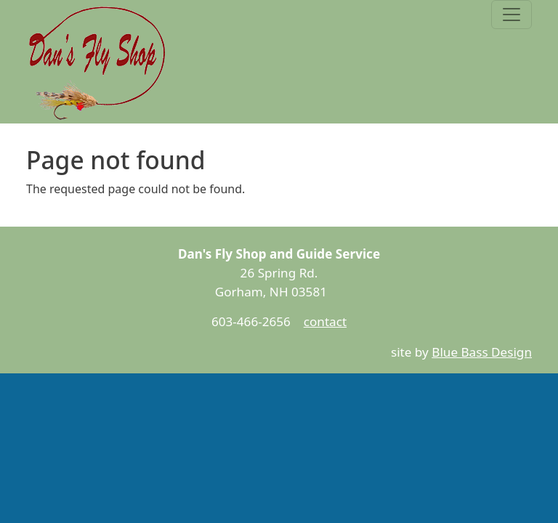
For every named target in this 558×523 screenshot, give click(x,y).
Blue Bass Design (482, 352)
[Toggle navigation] (511, 14)
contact (325, 321)
